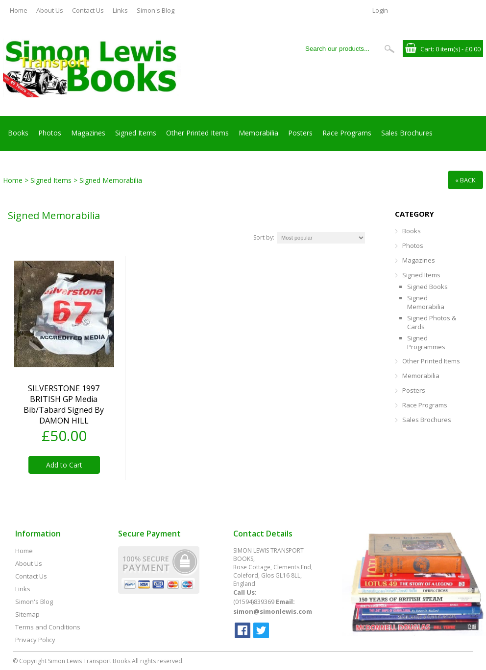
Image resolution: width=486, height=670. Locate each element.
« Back (465, 180)
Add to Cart (64, 464)
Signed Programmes (426, 342)
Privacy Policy (35, 639)
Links (120, 10)
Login (380, 10)
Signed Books (427, 286)
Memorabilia (258, 132)
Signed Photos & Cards (431, 322)
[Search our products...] (340, 48)
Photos (49, 132)
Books (18, 132)
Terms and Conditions (47, 627)
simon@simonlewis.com (272, 611)
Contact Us (88, 10)
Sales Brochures (407, 132)
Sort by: (263, 237)
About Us (49, 10)
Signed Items (135, 132)
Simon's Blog (155, 10)
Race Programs (346, 132)
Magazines (88, 132)
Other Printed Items (197, 132)
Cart (426, 49)
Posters (300, 132)
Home (18, 10)
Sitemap (27, 614)
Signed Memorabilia (425, 302)
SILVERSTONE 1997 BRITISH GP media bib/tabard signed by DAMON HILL (64, 404)
